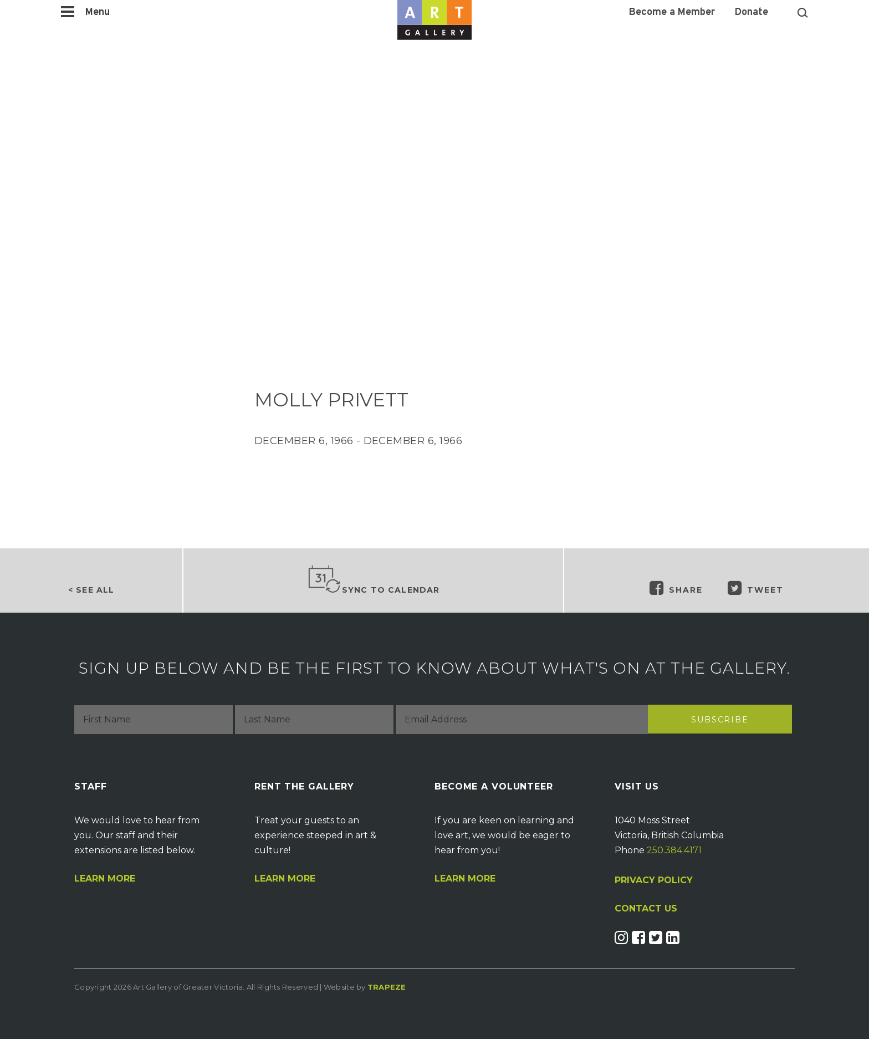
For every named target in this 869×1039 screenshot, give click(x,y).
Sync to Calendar (373, 580)
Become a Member (672, 13)
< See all (91, 590)
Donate (751, 13)
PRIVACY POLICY (654, 880)
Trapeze (386, 986)
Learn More (104, 878)
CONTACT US (646, 908)
